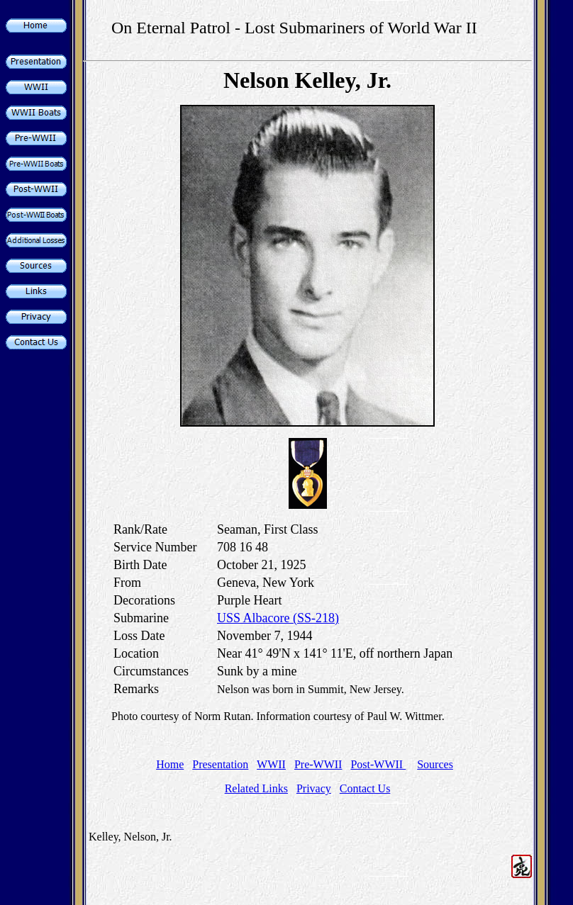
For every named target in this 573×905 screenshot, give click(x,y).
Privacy (313, 788)
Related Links (256, 788)
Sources (435, 764)
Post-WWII (378, 764)
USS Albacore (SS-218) (278, 618)
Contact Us (365, 788)
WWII (271, 764)
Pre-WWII (318, 764)
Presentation (220, 764)
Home (170, 764)
